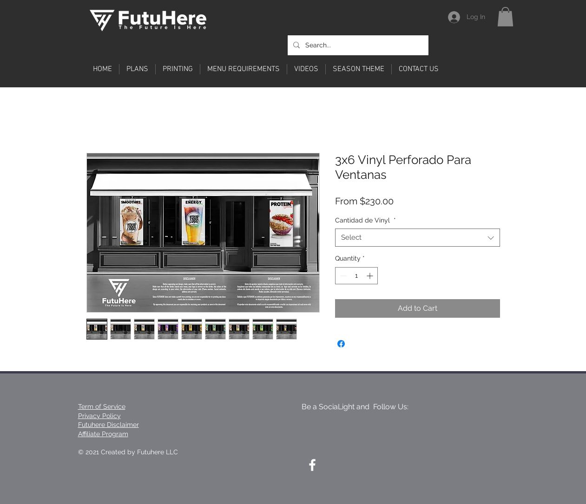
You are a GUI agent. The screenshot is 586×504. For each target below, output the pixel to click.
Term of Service (101, 406)
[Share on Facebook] (341, 343)
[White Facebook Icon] (312, 465)
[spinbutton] (356, 276)
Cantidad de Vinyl (365, 220)
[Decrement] (342, 276)
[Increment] (370, 276)
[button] (505, 16)
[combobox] (417, 238)
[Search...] (357, 45)
